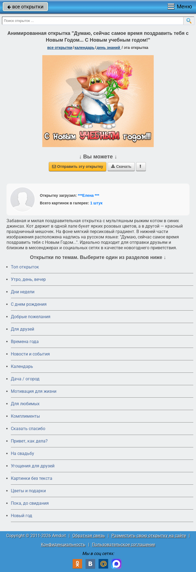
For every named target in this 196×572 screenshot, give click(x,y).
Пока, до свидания (30, 503)
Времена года (25, 341)
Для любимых (25, 403)
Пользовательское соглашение (123, 544)
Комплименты (25, 416)
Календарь (85, 47)
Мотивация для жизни (33, 391)
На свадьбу (22, 453)
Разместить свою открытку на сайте (148, 535)
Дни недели (22, 291)
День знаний (109, 47)
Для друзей (22, 329)
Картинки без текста (31, 478)
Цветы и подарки (28, 490)
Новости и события (30, 354)
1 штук (96, 203)
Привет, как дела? (29, 441)
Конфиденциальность (63, 544)
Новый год (21, 515)
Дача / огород (25, 378)
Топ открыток (25, 267)
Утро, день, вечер (28, 279)
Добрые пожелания (30, 316)
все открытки (25, 6)
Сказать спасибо (28, 428)
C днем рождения (29, 304)
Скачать (121, 166)
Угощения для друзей (32, 465)
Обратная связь (88, 535)
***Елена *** (88, 195)
